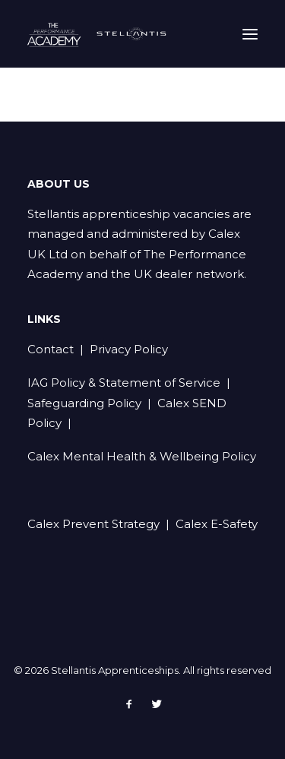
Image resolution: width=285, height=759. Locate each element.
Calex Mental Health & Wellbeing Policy (141, 456)
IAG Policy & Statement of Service (123, 382)
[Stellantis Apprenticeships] (99, 34)
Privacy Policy (129, 349)
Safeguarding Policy (84, 403)
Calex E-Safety (217, 524)
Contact (50, 349)
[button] (250, 34)
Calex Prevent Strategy (93, 524)
